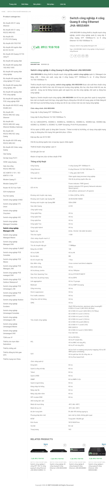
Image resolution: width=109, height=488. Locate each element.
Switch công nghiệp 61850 (12, 200)
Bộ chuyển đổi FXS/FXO (12, 43)
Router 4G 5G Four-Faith (12, 188)
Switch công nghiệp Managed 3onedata (10, 222)
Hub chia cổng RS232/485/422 (9, 167)
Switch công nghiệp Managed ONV (10, 243)
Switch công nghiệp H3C (12, 217)
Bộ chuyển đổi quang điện (12, 61)
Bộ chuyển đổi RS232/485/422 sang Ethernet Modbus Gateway (12, 124)
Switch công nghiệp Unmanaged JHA (10, 318)
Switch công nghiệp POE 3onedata (12, 253)
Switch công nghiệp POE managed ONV (12, 274)
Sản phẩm (37, 4)
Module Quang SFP (10, 184)
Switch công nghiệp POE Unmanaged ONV (12, 294)
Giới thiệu (24, 4)
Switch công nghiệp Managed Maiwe (10, 236)
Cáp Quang (7, 154)
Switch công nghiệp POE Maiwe (12, 260)
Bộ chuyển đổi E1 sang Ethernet (11, 24)
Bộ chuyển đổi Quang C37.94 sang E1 (13, 55)
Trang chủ (12, 4)
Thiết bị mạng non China (11, 359)
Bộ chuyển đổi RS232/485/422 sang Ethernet (11, 115)
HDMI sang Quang (9, 162)
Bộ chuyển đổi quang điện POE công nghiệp (12, 93)
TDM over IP (7, 337)
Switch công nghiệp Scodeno (10, 305)
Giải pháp (51, 4)
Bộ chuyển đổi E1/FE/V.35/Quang (10, 38)
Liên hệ (63, 4)
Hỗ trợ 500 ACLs (74, 337)
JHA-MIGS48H (77, 49)
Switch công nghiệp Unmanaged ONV (10, 332)
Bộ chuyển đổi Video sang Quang (12, 148)
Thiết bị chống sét (9, 348)
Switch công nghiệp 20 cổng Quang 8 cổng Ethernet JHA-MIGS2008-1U (58, 467)
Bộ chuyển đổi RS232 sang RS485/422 (13, 106)
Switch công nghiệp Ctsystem (10, 212)
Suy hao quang (8, 196)
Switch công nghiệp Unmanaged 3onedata (11, 311)
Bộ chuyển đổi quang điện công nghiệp (12, 73)
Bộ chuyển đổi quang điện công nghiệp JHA (12, 86)
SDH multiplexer (9, 192)
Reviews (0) (45, 64)
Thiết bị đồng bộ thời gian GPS (12, 353)
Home (3, 11)
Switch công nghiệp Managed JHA (19, 11)
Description (35, 64)
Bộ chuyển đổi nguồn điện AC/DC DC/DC (12, 48)
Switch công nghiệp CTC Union (12, 205)
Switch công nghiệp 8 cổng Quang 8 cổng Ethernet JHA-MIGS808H (77, 466)
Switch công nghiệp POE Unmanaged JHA (12, 287)
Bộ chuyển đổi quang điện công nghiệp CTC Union (12, 79)
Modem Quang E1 (9, 180)
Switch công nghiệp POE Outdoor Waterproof (12, 280)
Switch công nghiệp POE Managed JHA (12, 267)
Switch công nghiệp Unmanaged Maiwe (10, 325)
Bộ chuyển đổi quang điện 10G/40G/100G (12, 66)
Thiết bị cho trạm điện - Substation (11, 343)
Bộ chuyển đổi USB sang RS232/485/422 (12, 141)
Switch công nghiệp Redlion (13, 300)
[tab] (35, 64)
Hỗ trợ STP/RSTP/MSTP (77, 274)
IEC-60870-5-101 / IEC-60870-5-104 (12, 174)
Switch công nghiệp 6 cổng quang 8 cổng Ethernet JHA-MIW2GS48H (96, 467)
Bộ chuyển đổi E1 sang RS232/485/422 (11, 31)
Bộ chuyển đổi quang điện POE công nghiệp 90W (12, 100)
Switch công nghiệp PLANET (13, 248)
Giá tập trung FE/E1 (10, 158)
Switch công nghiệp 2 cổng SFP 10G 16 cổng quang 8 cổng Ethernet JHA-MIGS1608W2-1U (38, 467)
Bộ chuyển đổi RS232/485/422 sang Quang (11, 133)
